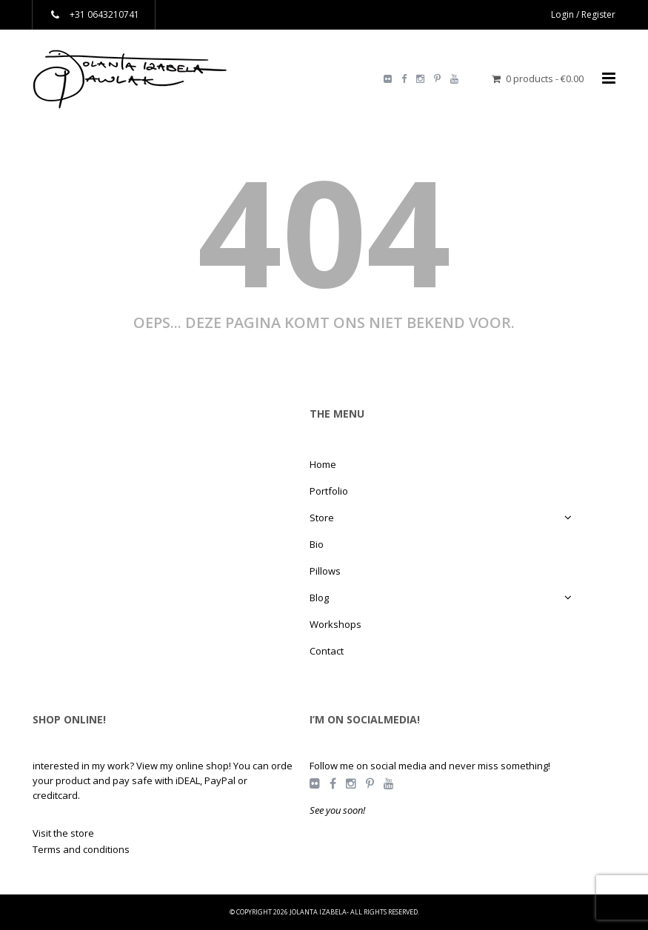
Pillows (325, 571)
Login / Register (583, 14)
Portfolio (329, 491)
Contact (327, 651)
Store (322, 517)
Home (323, 464)
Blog (319, 597)
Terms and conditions (81, 849)
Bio (317, 544)
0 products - (545, 78)
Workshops (335, 624)
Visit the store (63, 833)
